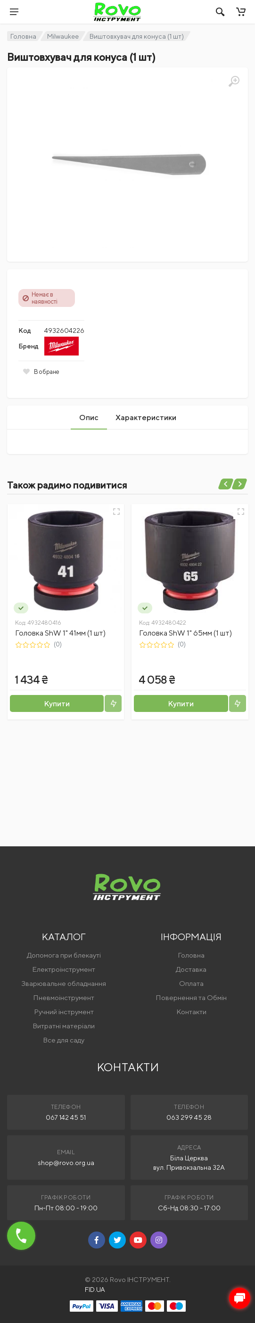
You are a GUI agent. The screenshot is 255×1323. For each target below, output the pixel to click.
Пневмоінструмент (63, 997)
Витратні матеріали (64, 1026)
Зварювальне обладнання (63, 983)
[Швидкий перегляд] (116, 511)
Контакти (191, 1012)
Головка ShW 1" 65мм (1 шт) (185, 632)
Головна (23, 36)
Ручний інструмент (64, 1012)
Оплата (191, 983)
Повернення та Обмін (191, 997)
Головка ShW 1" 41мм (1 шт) (60, 632)
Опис (89, 417)
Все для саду (63, 1040)
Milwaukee (63, 36)
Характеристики (145, 417)
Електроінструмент (63, 969)
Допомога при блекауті (64, 955)
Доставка (191, 969)
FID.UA (95, 1289)
